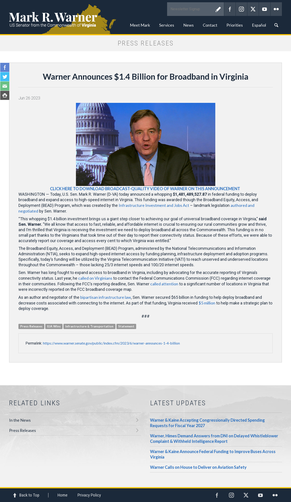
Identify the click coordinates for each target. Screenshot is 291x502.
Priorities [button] (234, 25)
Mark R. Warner (145, 17)
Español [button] (259, 25)
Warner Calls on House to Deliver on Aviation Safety (198, 467)
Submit (218, 9)
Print (4, 95)
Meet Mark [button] (140, 25)
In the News (20, 420)
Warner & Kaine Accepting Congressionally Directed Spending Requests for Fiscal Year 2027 (207, 423)
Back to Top (29, 495)
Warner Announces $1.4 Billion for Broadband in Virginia (145, 76)
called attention (164, 283)
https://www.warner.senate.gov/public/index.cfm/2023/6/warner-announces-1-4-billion (111, 343)
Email (4, 86)
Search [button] (276, 25)
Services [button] (166, 25)
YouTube (264, 9)
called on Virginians (95, 278)
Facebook (230, 9)
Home (63, 495)
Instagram (241, 9)
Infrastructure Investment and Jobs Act (154, 205)
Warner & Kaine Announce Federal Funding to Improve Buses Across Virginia (213, 454)
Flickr (276, 9)
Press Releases (22, 430)
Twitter (253, 9)
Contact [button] (210, 25)
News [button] (188, 25)
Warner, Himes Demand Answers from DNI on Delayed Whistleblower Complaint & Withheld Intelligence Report (214, 438)
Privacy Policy (89, 495)
